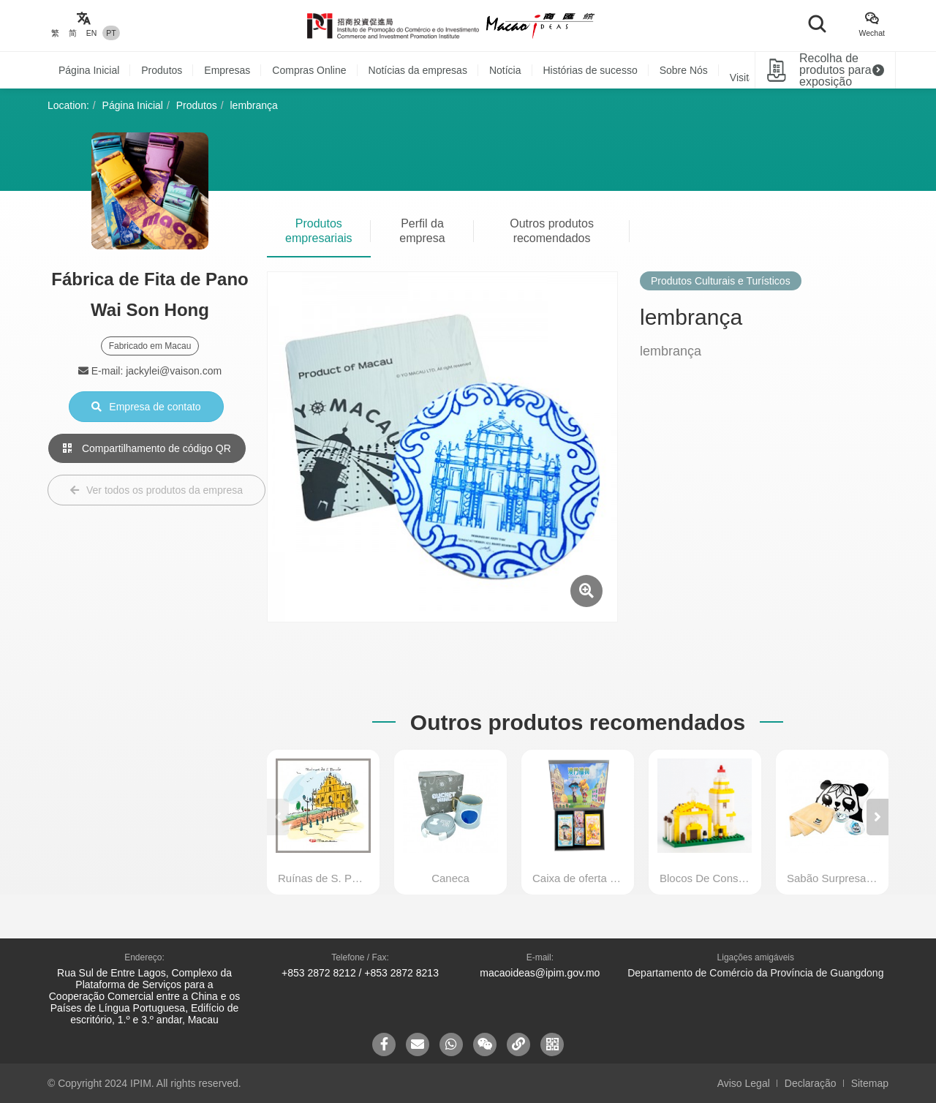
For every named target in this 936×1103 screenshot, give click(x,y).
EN (91, 33)
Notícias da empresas (418, 70)
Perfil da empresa (422, 230)
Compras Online (309, 70)
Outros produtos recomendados (552, 230)
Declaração (811, 1083)
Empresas (227, 70)
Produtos (161, 70)
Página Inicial (88, 70)
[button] (877, 817)
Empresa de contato (145, 407)
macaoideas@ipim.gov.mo (540, 973)
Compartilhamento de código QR (147, 448)
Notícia (505, 70)
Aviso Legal (743, 1083)
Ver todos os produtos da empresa (156, 490)
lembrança (254, 105)
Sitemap (869, 1083)
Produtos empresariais (318, 230)
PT (111, 33)
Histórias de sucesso (590, 70)
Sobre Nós (684, 70)
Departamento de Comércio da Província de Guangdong (755, 973)
